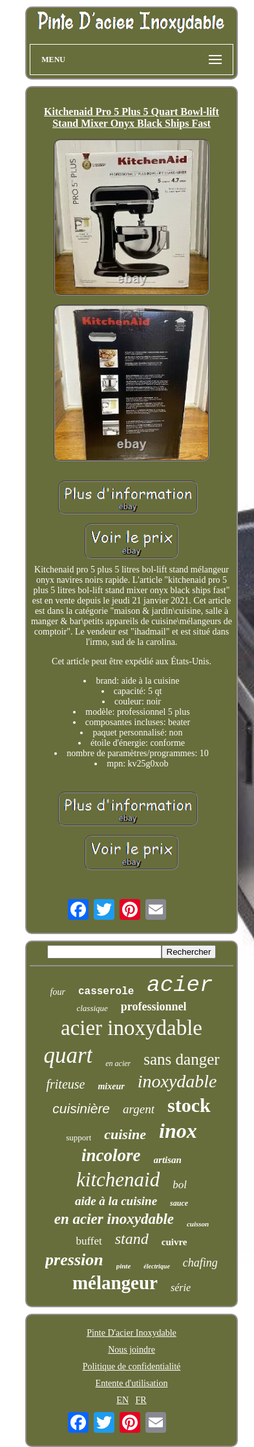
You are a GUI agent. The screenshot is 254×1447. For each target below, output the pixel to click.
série (181, 1287)
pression (74, 1259)
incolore (111, 1155)
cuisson (198, 1224)
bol (180, 1185)
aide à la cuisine (116, 1201)
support (78, 1137)
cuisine (125, 1134)
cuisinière (81, 1108)
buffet (88, 1241)
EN (122, 1400)
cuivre (174, 1242)
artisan (168, 1160)
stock (189, 1105)
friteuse (65, 1084)
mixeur (111, 1086)
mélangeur (115, 1282)
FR (141, 1400)
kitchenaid (118, 1179)
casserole (106, 991)
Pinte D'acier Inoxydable (131, 1333)
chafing (200, 1262)
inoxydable (177, 1081)
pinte (123, 1266)
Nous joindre (131, 1350)
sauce (179, 1203)
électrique (156, 1266)
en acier (118, 1063)
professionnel (154, 1006)
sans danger (181, 1059)
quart (67, 1055)
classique (91, 1008)
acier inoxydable (131, 1027)
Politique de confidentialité (132, 1366)
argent (138, 1109)
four (57, 992)
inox (178, 1130)
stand (132, 1238)
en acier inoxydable (114, 1219)
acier (180, 985)
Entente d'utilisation (132, 1383)
